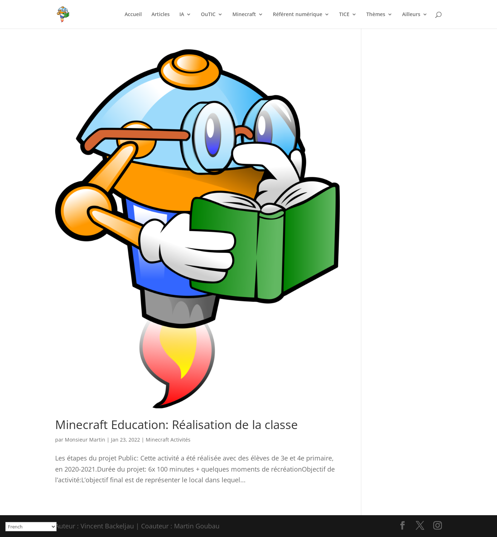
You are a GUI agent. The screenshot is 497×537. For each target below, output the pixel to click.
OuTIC (208, 15)
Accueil (133, 15)
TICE (344, 15)
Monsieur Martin (85, 439)
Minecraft (244, 15)
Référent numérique (297, 15)
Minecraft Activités (168, 439)
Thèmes (375, 15)
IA (181, 15)
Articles (160, 15)
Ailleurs (411, 15)
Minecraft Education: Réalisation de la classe (176, 425)
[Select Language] (31, 526)
